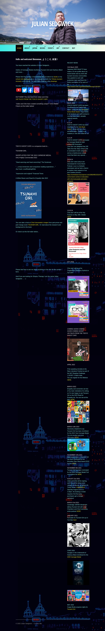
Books (42, 48)
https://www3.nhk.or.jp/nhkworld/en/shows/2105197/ (83, 86)
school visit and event (23, 79)
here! (75, 520)
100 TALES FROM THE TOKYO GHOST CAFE (32, 99)
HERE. (73, 399)
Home (19, 48)
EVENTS (51, 48)
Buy (73, 48)
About (27, 48)
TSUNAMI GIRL (33, 225)
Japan (34, 48)
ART (58, 48)
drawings (54, 81)
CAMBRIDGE (80, 487)
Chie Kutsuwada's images (39, 222)
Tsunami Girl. (71, 609)
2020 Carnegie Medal (74, 557)
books (56, 77)
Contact (65, 48)
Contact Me (38, 623)
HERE (69, 217)
